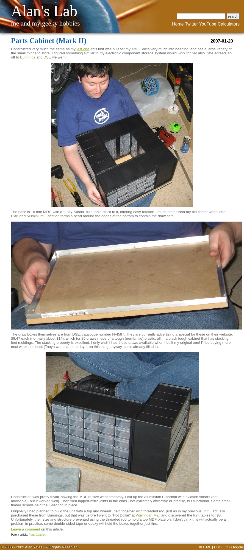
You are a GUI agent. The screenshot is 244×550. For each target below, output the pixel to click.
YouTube (208, 24)
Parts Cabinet (37, 534)
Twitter (191, 24)
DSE (47, 57)
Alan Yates (33, 547)
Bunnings (27, 57)
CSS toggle (233, 547)
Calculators (229, 24)
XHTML (205, 547)
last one (83, 49)
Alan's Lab (44, 10)
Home (178, 24)
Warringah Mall (148, 515)
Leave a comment (25, 529)
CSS (217, 547)
